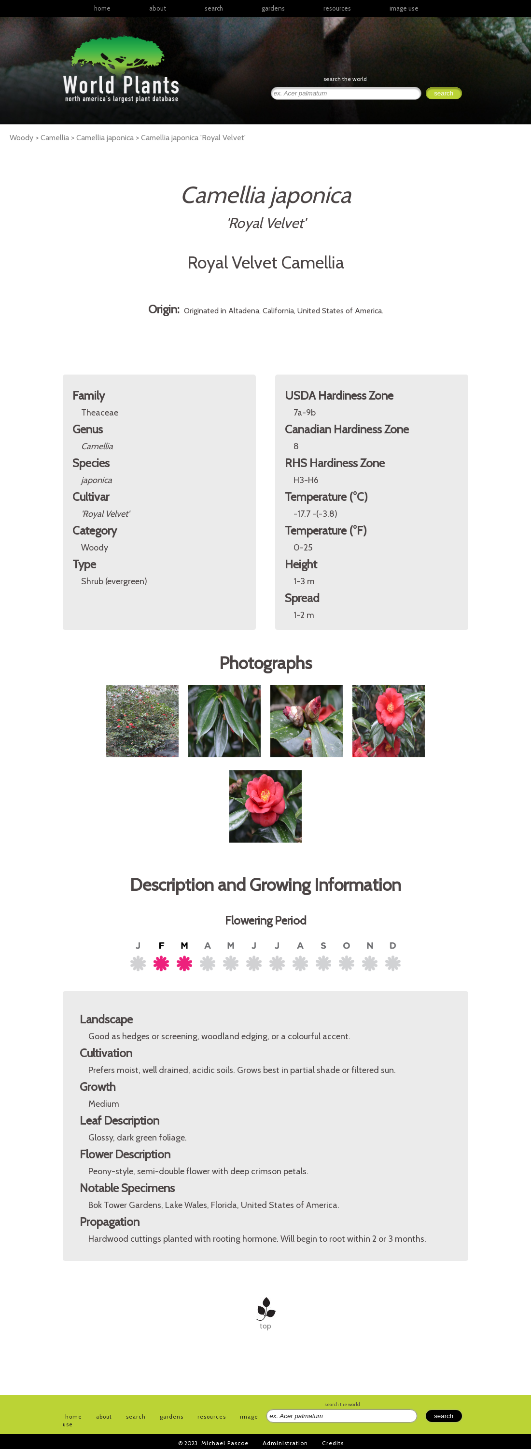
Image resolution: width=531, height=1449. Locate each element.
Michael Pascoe (225, 1443)
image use (404, 8)
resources (211, 1416)
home (102, 8)
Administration (285, 1443)
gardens (273, 8)
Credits (333, 1443)
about (157, 8)
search (214, 8)
